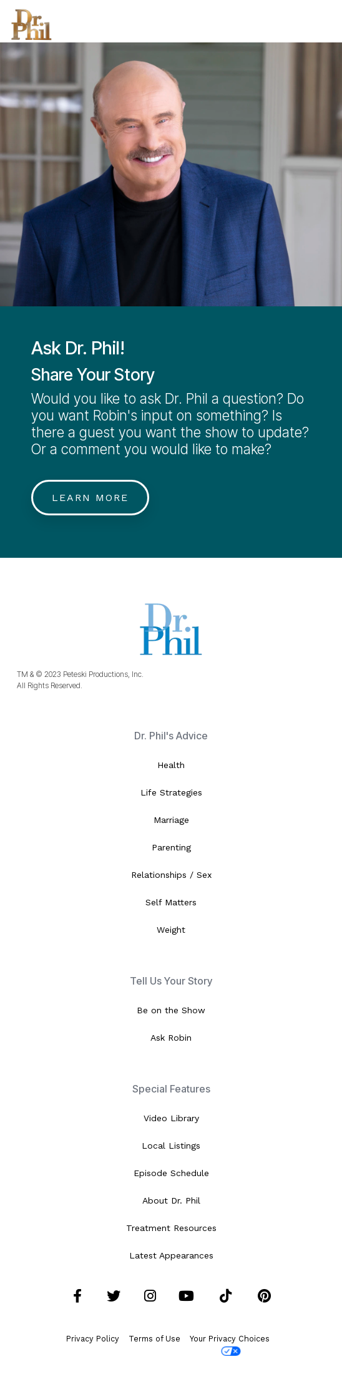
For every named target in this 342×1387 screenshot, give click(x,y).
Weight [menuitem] (171, 930)
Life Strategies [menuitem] (171, 792)
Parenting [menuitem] (171, 847)
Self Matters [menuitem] (171, 902)
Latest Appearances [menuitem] (171, 1255)
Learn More (90, 498)
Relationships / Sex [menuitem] (171, 875)
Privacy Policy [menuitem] (92, 1338)
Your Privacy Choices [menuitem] (230, 1345)
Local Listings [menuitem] (171, 1146)
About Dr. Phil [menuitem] (171, 1200)
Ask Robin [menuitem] (171, 1038)
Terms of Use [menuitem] (154, 1338)
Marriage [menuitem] (171, 820)
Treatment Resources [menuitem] (171, 1228)
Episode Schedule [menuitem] (171, 1173)
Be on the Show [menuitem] (171, 1010)
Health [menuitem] (171, 765)
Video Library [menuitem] (171, 1118)
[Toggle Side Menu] (322, 19)
